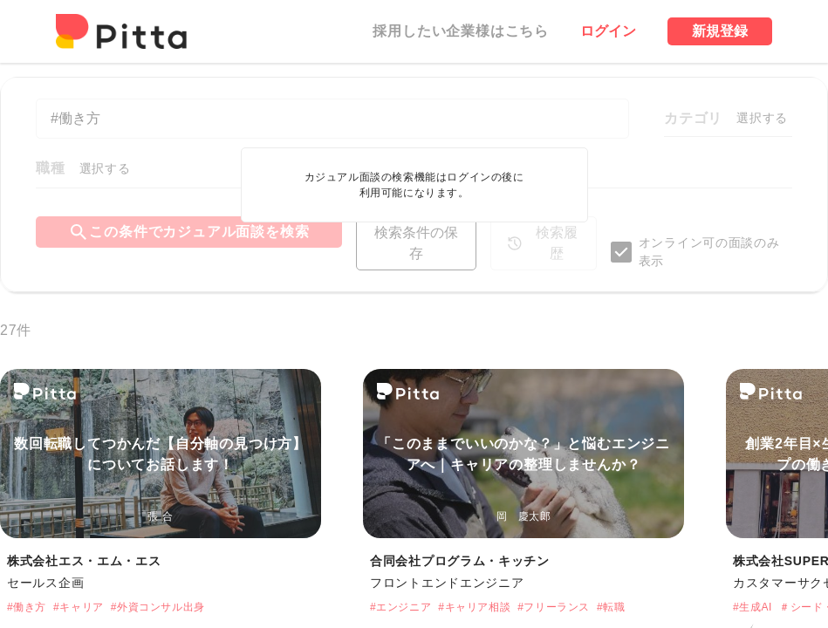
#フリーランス (553, 607)
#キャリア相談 (474, 607)
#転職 (611, 607)
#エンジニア (400, 607)
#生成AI (752, 607)
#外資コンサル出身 (158, 607)
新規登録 (720, 31)
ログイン (608, 31)
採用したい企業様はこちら (461, 31)
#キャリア (78, 607)
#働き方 (26, 607)
